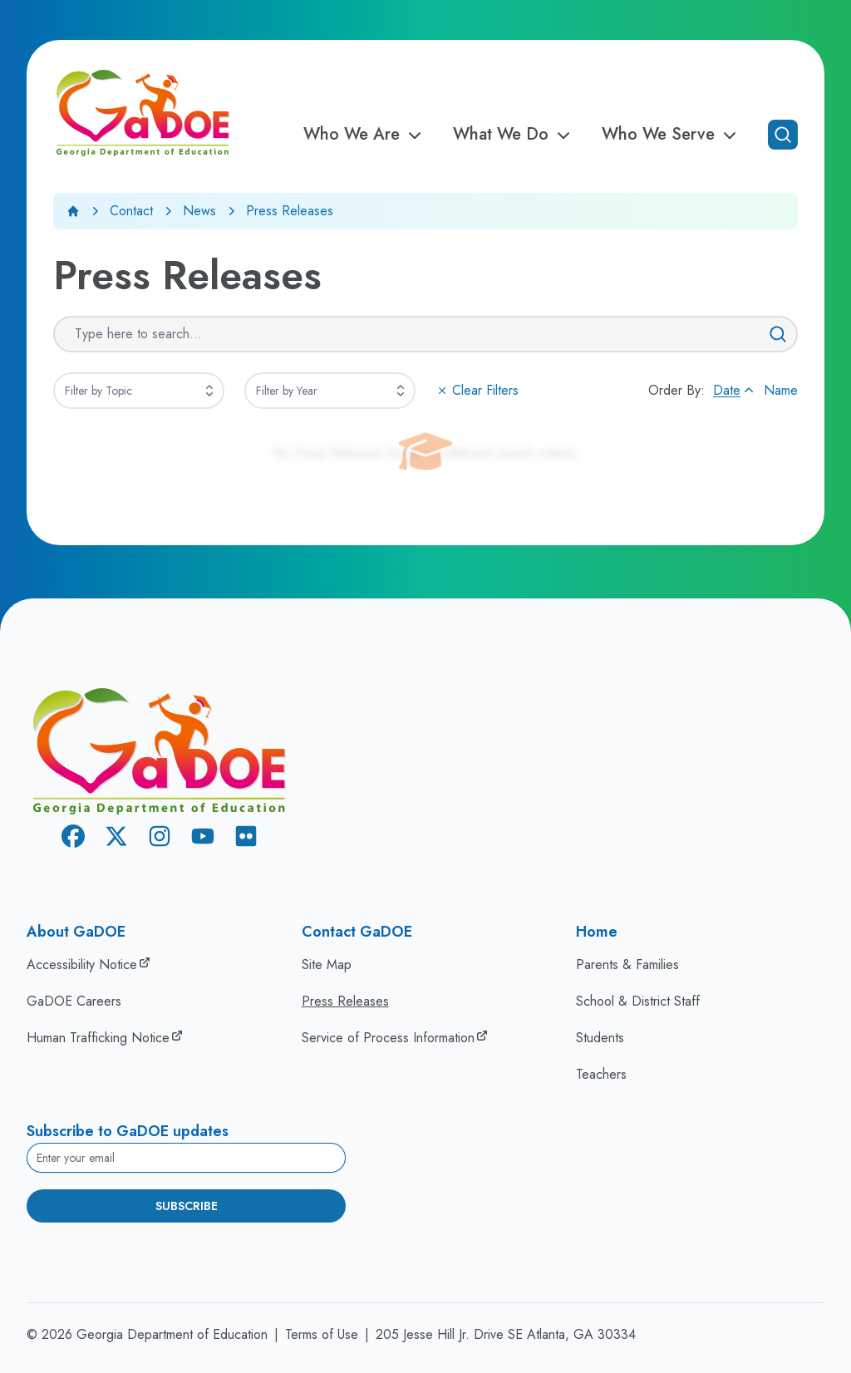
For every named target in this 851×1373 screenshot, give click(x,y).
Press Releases (345, 1001)
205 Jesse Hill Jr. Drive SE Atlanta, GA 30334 (506, 1334)
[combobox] (138, 390)
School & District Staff (638, 1001)
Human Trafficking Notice (98, 1037)
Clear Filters (477, 390)
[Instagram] (159, 839)
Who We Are (364, 134)
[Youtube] (202, 839)
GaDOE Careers (74, 1001)
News (199, 210)
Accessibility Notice (82, 964)
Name (781, 390)
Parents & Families (627, 964)
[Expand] (209, 390)
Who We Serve (671, 134)
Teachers (601, 1074)
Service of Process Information (388, 1037)
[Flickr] (246, 839)
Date (735, 390)
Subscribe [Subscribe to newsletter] (186, 1206)
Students (600, 1037)
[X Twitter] (116, 839)
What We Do (514, 134)
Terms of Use (321, 1334)
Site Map (327, 964)
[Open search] (783, 135)
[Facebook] (73, 839)
